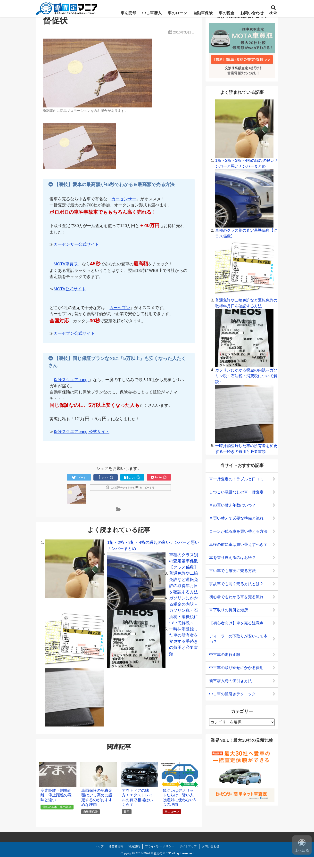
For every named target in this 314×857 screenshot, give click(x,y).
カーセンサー (123, 199)
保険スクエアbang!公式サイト (81, 431)
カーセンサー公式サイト (76, 244)
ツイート (79, 477)
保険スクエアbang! (71, 379)
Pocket (158, 477)
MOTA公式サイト (70, 289)
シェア (105, 477)
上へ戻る (302, 845)
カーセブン (119, 307)
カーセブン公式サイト (74, 333)
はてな (132, 477)
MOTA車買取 (66, 264)
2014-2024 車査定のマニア (153, 853)
